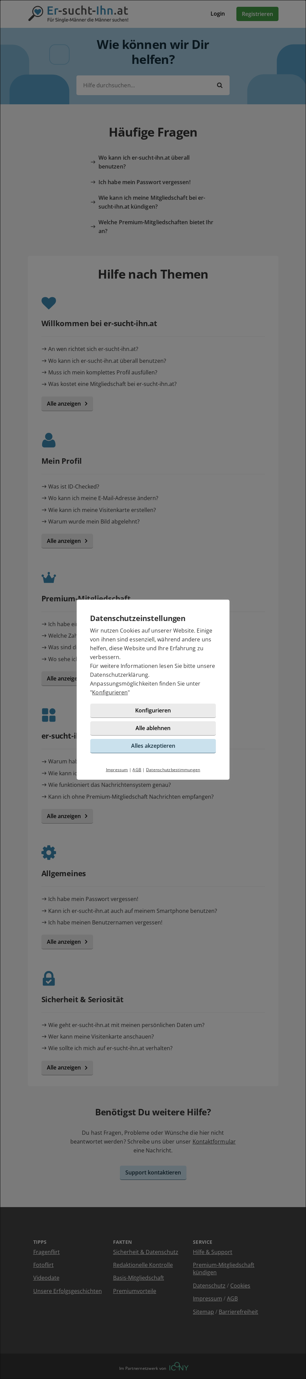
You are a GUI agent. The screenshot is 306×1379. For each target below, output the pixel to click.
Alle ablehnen (153, 728)
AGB (136, 770)
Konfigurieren (110, 692)
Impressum (117, 770)
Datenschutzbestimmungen (173, 770)
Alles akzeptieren (153, 745)
